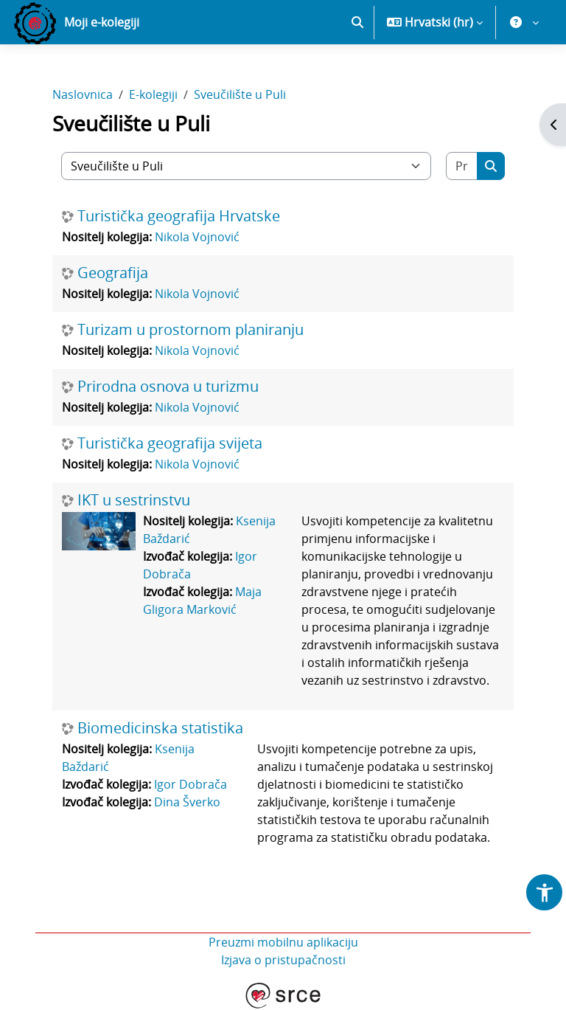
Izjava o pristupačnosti (283, 960)
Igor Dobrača (190, 784)
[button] (357, 22)
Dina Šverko (187, 802)
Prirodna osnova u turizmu (168, 386)
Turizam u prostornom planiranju (190, 330)
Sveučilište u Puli (240, 94)
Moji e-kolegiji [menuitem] (101, 22)
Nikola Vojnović (197, 237)
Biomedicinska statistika (160, 728)
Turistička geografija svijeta (169, 443)
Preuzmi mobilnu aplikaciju (283, 942)
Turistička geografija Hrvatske (178, 216)
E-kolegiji (153, 94)
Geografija (112, 273)
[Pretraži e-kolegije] (462, 166)
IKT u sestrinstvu (133, 500)
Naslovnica (82, 94)
